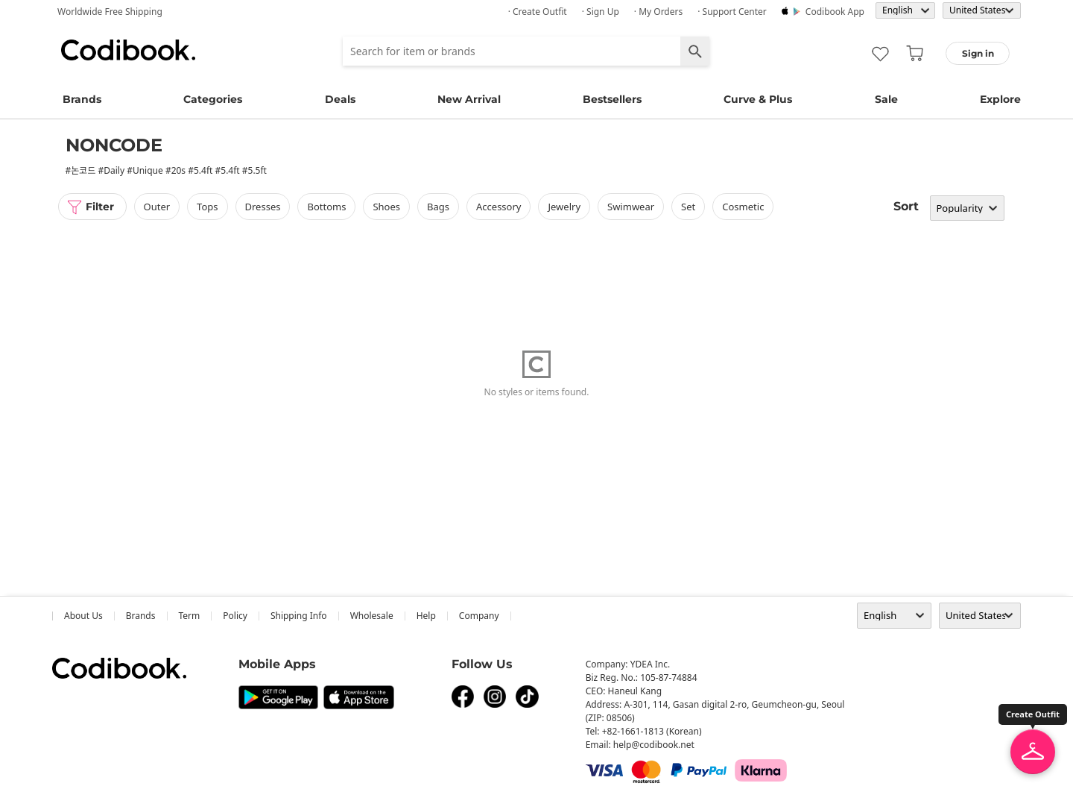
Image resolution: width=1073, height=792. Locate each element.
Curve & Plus (758, 99)
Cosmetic (743, 206)
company (479, 615)
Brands (82, 99)
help (426, 615)
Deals (340, 99)
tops (207, 206)
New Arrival (469, 99)
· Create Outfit (537, 11)
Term (189, 615)
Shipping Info (298, 615)
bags (438, 206)
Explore (1000, 99)
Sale (886, 99)
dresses (263, 206)
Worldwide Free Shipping (109, 11)
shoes (386, 206)
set (688, 206)
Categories (212, 99)
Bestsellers (612, 99)
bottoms (326, 206)
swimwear (630, 206)
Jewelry (564, 206)
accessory (498, 206)
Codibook (128, 50)
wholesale (371, 615)
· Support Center (732, 11)
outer (157, 206)
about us (83, 615)
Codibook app (834, 11)
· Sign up (600, 11)
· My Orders (658, 11)
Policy (235, 615)
